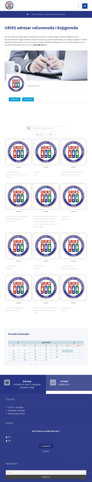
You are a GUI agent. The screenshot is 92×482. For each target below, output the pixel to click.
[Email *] (46, 472)
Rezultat (46, 451)
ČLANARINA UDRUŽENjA (16, 410)
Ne (8, 440)
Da (8, 437)
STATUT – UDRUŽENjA (15, 407)
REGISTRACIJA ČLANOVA (16, 414)
